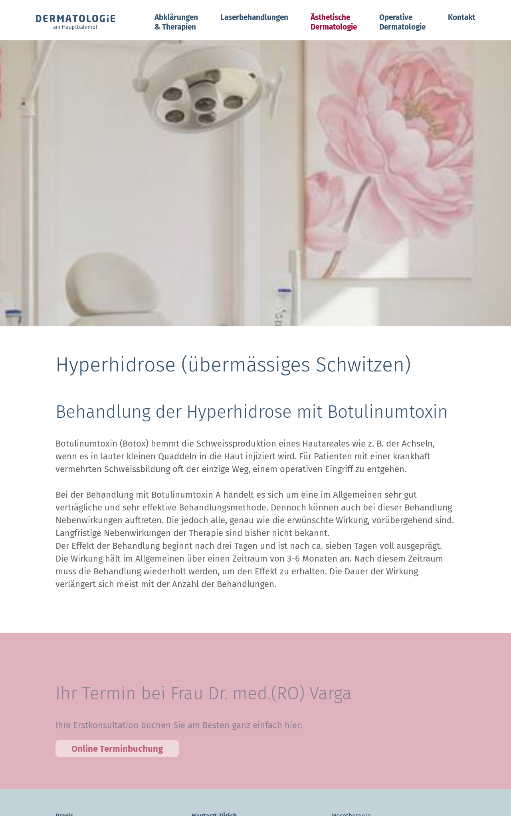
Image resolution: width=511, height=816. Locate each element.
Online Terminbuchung (117, 755)
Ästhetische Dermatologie (334, 22)
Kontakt (461, 17)
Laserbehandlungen (254, 17)
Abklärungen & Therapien (176, 22)
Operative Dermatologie (402, 22)
